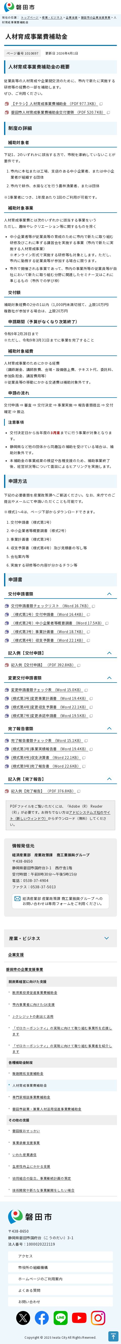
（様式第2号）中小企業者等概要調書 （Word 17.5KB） (59, 622)
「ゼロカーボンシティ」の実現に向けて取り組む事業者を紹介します (62, 1048)
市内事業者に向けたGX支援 (33, 1004)
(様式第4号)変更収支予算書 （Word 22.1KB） (52, 706)
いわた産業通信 (24, 1154)
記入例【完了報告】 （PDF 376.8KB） (45, 790)
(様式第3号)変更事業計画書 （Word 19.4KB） (52, 698)
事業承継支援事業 (26, 1142)
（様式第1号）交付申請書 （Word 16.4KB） (50, 614)
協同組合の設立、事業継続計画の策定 (41, 1178)
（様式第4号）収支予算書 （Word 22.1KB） (50, 640)
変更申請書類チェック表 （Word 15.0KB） (49, 689)
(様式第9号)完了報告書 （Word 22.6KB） (48, 766)
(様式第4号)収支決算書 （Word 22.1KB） (48, 757)
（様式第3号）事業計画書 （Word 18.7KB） (50, 631)
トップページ (30, 17)
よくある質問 (29, 1290)
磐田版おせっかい (26, 1130)
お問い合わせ (29, 1301)
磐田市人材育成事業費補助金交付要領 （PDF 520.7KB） (60, 112)
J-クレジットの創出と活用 (32, 1016)
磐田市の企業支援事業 (95, 17)
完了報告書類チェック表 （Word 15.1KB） (49, 740)
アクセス (25, 1255)
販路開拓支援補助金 (28, 1073)
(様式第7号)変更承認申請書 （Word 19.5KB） (52, 715)
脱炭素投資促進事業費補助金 (34, 992)
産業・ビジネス (52, 17)
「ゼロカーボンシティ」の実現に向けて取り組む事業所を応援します (62, 1031)
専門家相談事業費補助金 (31, 1097)
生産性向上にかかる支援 (31, 1166)
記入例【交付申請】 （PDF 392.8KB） (45, 664)
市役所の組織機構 (33, 1267)
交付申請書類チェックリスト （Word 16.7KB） (53, 605)
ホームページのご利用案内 (40, 1278)
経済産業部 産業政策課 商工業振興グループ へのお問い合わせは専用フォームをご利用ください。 (63, 901)
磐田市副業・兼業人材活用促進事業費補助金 (47, 1109)
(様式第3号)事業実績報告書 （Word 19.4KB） (52, 748)
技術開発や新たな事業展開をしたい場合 (43, 1190)
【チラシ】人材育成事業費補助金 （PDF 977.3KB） (57, 103)
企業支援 (72, 17)
